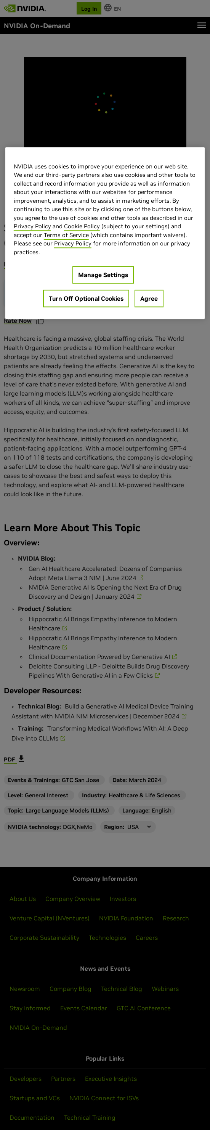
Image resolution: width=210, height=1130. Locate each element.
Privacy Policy (32, 226)
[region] (105, 233)
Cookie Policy (82, 226)
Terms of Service (66, 235)
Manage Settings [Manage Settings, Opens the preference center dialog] (103, 275)
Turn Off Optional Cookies (86, 299)
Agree (149, 299)
